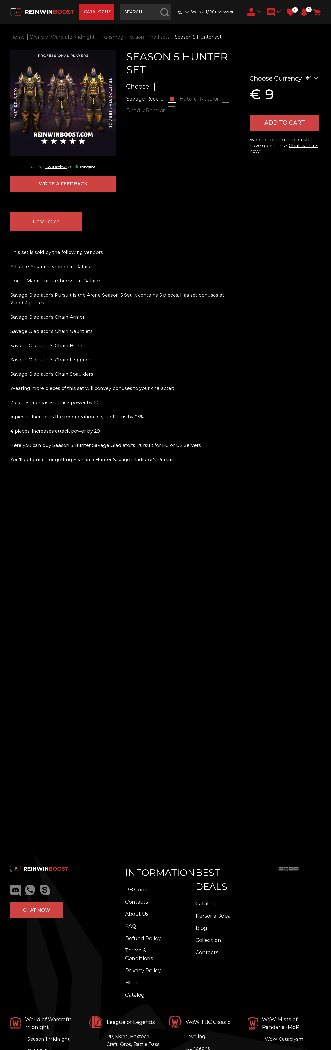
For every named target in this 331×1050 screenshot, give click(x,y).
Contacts (136, 902)
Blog (131, 983)
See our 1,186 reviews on (217, 12)
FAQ (130, 926)
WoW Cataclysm (284, 1039)
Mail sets (159, 37)
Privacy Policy (143, 970)
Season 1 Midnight (48, 1039)
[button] (303, 12)
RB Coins (136, 890)
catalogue (97, 11)
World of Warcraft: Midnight (62, 37)
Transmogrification (122, 37)
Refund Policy (143, 938)
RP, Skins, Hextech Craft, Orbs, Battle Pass (133, 1040)
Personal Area (213, 916)
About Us (137, 914)
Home (17, 37)
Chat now (36, 910)
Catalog (135, 995)
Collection (208, 940)
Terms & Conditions (139, 954)
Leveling (195, 1036)
